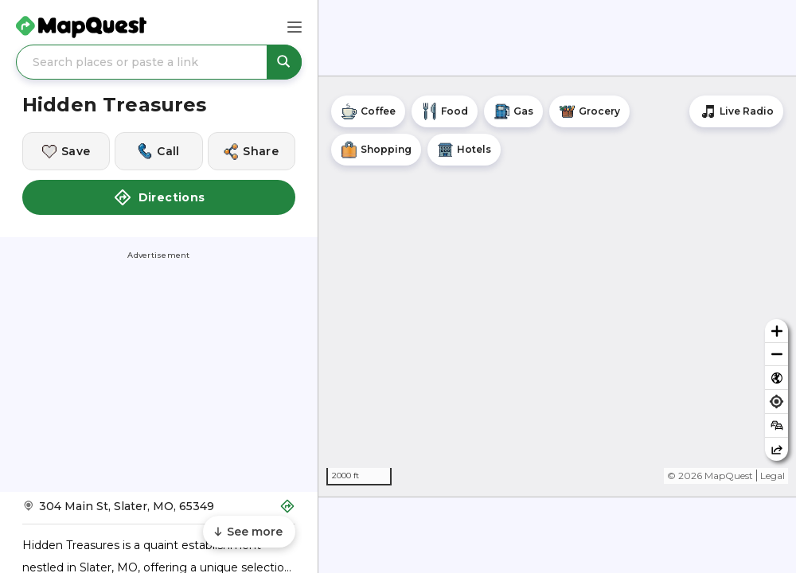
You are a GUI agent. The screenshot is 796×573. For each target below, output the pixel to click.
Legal (772, 475)
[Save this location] (66, 151)
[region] (557, 286)
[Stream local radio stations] (736, 111)
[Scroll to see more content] (249, 532)
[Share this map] (776, 449)
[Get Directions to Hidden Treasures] (158, 511)
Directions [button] (159, 197)
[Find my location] (776, 401)
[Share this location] (251, 151)
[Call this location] (158, 151)
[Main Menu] (294, 27)
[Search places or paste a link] (159, 62)
